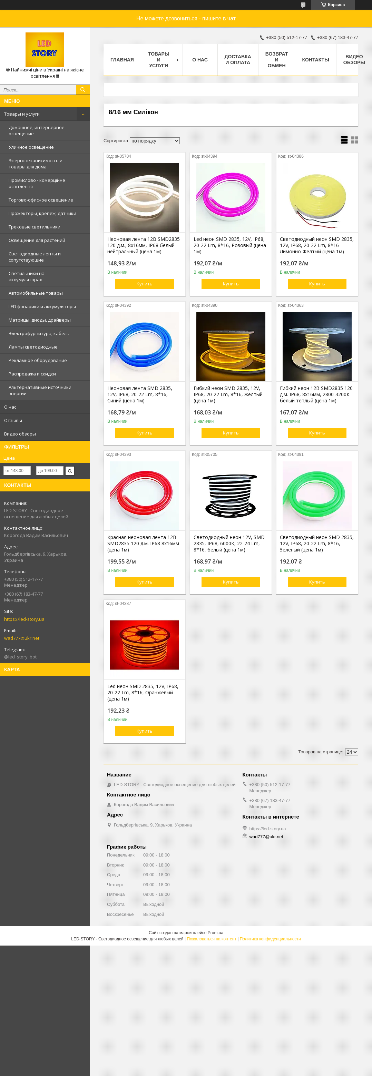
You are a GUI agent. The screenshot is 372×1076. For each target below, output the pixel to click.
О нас (10, 407)
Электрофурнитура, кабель (39, 333)
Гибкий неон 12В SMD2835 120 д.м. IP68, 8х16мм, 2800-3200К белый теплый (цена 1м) (316, 394)
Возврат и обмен (276, 59)
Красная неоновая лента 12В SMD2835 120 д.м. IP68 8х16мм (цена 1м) (143, 543)
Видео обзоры (20, 434)
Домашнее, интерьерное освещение (37, 130)
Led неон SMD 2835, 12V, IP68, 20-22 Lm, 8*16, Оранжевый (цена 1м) (142, 692)
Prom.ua (215, 932)
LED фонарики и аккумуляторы (42, 306)
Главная (122, 59)
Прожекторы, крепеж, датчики (42, 213)
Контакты (315, 59)
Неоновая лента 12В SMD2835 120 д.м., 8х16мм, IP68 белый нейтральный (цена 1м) (143, 245)
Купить (145, 284)
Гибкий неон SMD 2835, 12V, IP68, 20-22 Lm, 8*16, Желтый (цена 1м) (228, 394)
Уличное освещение (31, 147)
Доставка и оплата (238, 59)
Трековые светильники (34, 227)
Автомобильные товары (36, 293)
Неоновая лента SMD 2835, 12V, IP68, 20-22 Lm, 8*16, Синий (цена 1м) (139, 394)
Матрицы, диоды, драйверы (40, 320)
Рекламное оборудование (38, 360)
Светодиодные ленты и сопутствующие (35, 257)
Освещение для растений (37, 240)
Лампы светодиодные (33, 347)
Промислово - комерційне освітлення (37, 183)
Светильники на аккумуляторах (27, 276)
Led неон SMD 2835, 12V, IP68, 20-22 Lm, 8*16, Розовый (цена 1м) (230, 245)
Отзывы (13, 420)
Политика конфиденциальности (270, 939)
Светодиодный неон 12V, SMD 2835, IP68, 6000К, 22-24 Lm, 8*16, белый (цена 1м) (229, 543)
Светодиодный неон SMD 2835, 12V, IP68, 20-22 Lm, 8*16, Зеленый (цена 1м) (317, 543)
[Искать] (83, 90)
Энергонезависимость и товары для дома (35, 163)
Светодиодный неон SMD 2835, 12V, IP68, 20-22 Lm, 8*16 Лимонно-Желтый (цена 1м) (317, 245)
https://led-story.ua (24, 619)
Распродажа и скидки (32, 374)
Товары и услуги (22, 114)
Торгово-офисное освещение (41, 200)
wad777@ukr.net (21, 638)
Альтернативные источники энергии (40, 390)
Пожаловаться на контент (211, 939)
